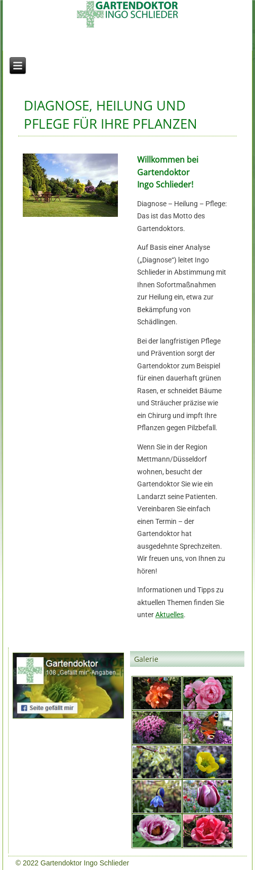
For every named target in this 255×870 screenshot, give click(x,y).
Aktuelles (169, 615)
